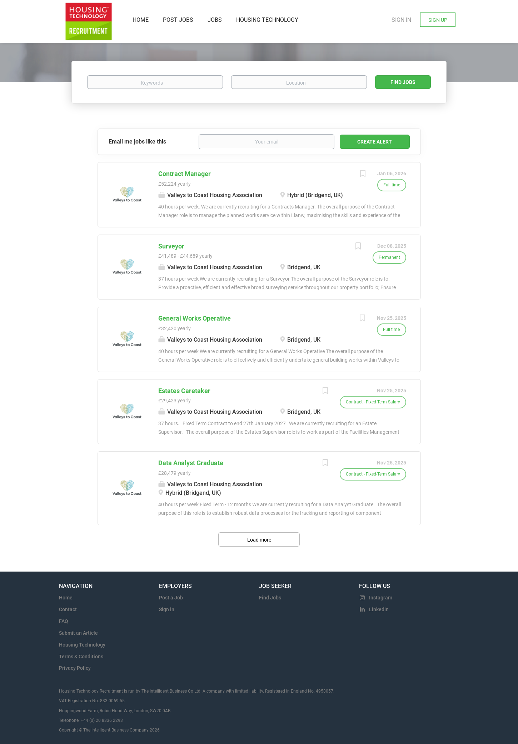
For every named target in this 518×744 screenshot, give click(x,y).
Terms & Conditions (81, 656)
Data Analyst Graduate (190, 463)
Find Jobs (402, 82)
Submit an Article (78, 633)
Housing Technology (82, 645)
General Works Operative (194, 318)
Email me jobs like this (137, 141)
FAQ (63, 621)
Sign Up (437, 20)
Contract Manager (184, 173)
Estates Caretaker (184, 390)
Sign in (401, 19)
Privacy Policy (75, 668)
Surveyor (171, 246)
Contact (68, 609)
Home (66, 597)
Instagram (380, 597)
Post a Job (171, 597)
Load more (259, 540)
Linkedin (379, 609)
